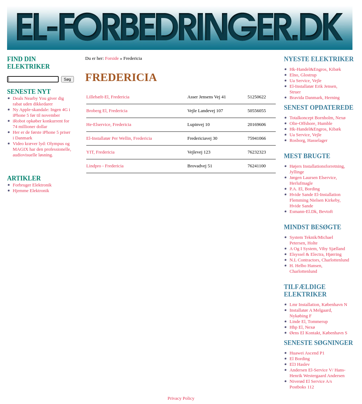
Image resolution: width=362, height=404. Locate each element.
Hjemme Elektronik (31, 190)
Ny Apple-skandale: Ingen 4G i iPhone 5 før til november (41, 112)
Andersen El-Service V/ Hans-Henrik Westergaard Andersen (317, 372)
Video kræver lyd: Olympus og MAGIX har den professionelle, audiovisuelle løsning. (42, 149)
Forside (112, 58)
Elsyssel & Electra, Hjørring (315, 254)
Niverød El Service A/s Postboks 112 (311, 384)
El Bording (300, 358)
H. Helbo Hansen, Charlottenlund (306, 268)
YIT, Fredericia (100, 152)
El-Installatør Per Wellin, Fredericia (119, 138)
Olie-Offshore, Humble (311, 123)
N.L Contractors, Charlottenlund (319, 259)
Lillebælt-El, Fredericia (107, 96)
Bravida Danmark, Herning (315, 97)
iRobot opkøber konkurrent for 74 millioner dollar (41, 123)
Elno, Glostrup (303, 74)
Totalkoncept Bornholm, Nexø (317, 117)
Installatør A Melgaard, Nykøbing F (311, 312)
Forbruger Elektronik (32, 184)
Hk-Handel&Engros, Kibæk (315, 69)
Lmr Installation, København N (318, 304)
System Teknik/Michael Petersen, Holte (311, 240)
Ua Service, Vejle (305, 80)
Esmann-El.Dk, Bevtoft (311, 211)
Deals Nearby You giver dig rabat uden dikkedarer (38, 101)
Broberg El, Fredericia (106, 110)
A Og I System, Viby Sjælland (317, 248)
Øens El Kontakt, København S (319, 332)
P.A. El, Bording (305, 188)
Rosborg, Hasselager (308, 140)
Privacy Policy (181, 398)
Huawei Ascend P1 (307, 353)
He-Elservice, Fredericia (108, 124)
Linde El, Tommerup (309, 321)
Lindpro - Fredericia (104, 165)
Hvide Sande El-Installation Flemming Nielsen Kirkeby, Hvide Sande (315, 200)
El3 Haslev (300, 364)
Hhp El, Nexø (302, 327)
